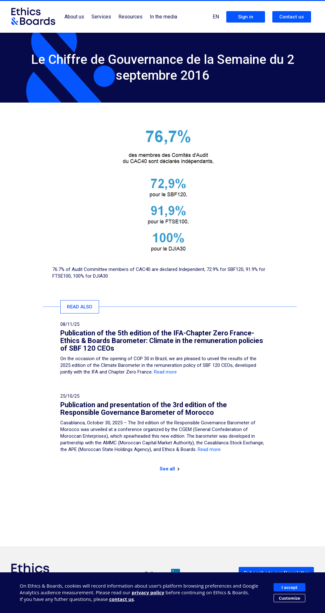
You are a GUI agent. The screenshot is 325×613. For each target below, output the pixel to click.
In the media (163, 17)
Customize (289, 598)
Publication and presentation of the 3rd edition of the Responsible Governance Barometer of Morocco (143, 408)
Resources (130, 17)
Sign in (245, 17)
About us (74, 17)
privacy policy (148, 592)
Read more (165, 372)
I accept (289, 587)
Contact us (291, 17)
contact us (121, 599)
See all (170, 469)
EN (216, 17)
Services (101, 17)
